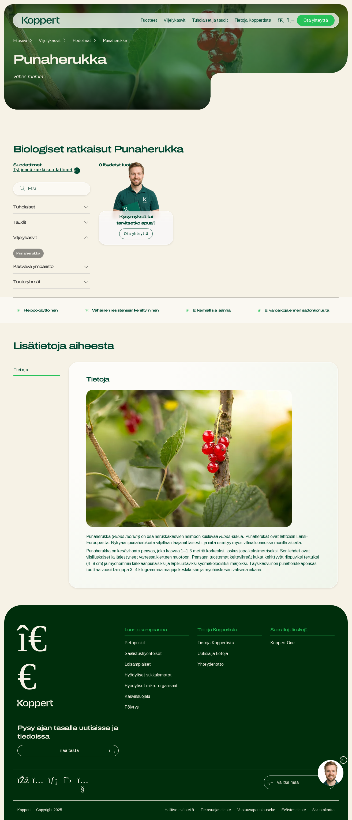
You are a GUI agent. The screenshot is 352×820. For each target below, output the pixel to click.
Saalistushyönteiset (143, 653)
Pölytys (132, 707)
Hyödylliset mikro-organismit (151, 685)
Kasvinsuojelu (137, 696)
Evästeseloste (294, 810)
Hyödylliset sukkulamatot (148, 675)
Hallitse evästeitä (179, 810)
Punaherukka (115, 40)
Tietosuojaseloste (215, 810)
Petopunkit (135, 643)
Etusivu (20, 40)
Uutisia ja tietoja (212, 653)
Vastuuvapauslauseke (256, 810)
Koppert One (282, 643)
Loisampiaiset (138, 664)
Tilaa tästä (86, 750)
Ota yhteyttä (316, 20)
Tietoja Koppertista (252, 20)
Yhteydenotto (210, 664)
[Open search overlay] (281, 20)
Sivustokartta (323, 810)
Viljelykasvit (175, 20)
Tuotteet (148, 20)
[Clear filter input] (77, 170)
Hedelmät (82, 40)
